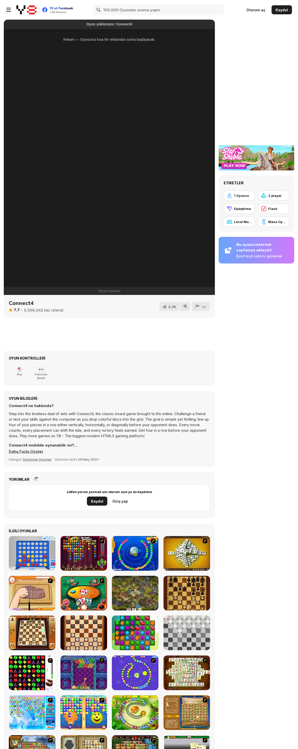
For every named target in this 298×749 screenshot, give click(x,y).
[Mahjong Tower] (186, 553)
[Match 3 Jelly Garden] (135, 632)
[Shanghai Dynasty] (186, 672)
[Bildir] (201, 306)
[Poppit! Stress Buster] (83, 553)
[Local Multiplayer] (239, 222)
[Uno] (83, 593)
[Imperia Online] (135, 593)
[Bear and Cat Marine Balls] (135, 553)
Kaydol (282, 10)
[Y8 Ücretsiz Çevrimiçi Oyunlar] (26, 9)
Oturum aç (256, 10)
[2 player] (273, 196)
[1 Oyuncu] (239, 196)
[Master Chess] (186, 593)
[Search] (98, 9)
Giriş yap (120, 501)
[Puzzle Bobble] (83, 672)
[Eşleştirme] (239, 209)
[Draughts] (186, 632)
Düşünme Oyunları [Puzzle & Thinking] (37, 459)
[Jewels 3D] (32, 672)
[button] (26, 451)
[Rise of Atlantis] (186, 712)
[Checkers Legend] (83, 632)
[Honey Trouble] (135, 712)
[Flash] (273, 209)
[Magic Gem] (83, 712)
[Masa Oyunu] (273, 222)
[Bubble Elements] (32, 712)
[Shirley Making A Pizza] (32, 593)
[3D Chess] (32, 632)
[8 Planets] (135, 672)
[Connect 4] (32, 553)
